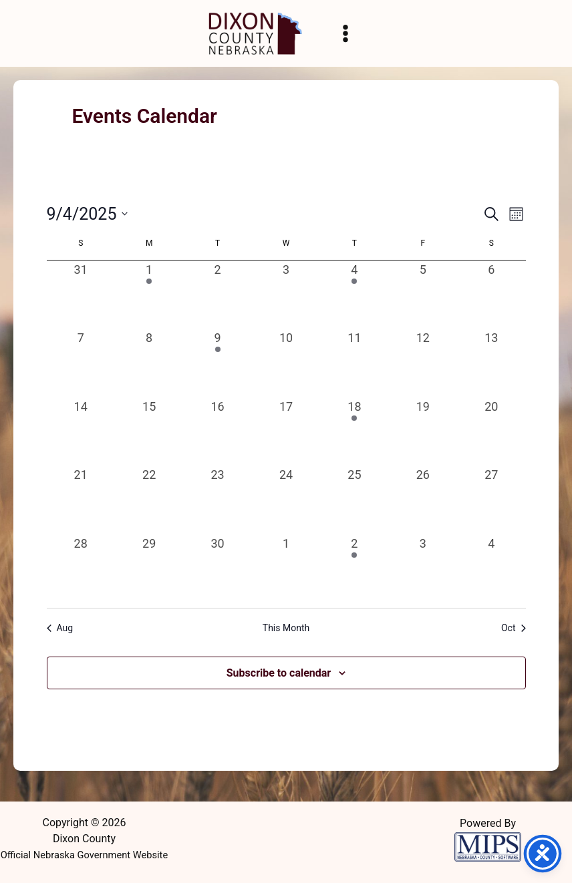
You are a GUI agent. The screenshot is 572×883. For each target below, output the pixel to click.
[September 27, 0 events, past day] (491, 500)
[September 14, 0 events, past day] (81, 431)
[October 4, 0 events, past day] (491, 568)
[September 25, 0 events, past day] (354, 500)
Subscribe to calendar (279, 673)
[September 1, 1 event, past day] (149, 294)
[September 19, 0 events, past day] (423, 431)
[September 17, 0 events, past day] (286, 431)
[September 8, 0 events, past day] (149, 363)
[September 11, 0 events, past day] (354, 363)
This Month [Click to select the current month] (286, 628)
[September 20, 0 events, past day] (491, 431)
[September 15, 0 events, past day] (149, 431)
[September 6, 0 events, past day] (491, 294)
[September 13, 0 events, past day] (491, 363)
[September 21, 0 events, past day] (81, 500)
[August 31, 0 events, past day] (81, 294)
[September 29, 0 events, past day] (149, 568)
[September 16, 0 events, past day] (217, 431)
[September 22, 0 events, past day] (149, 500)
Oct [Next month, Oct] (513, 628)
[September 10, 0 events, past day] (286, 363)
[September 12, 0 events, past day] (423, 363)
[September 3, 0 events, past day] (286, 294)
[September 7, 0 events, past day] (81, 363)
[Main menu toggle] (345, 33)
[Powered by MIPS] (487, 845)
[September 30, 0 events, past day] (217, 568)
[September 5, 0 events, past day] (423, 294)
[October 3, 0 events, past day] (423, 568)
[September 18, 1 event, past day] (354, 431)
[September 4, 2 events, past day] (354, 294)
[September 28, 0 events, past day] (81, 568)
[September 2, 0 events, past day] (217, 294)
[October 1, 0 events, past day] (286, 568)
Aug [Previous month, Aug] (60, 628)
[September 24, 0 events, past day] (286, 500)
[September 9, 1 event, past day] (217, 363)
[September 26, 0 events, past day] (423, 500)
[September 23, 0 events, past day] (217, 500)
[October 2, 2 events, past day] (354, 568)
